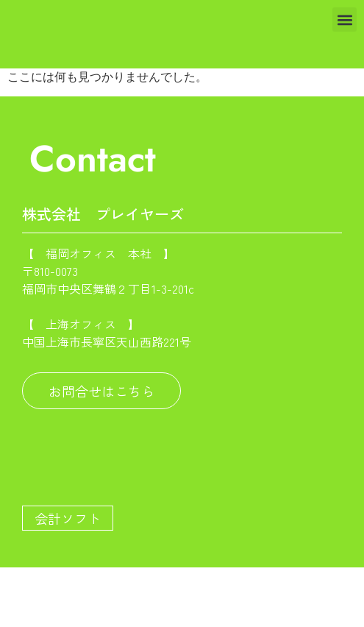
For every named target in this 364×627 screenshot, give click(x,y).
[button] (344, 19)
